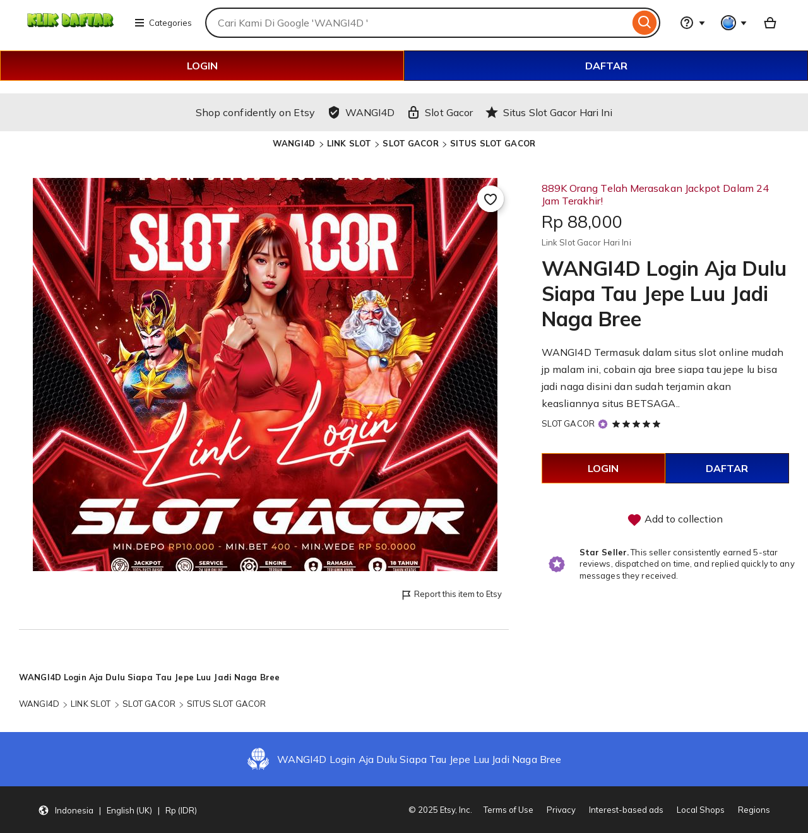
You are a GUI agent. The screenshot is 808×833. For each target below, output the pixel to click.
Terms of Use (508, 810)
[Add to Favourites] (490, 199)
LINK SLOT (349, 143)
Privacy (561, 810)
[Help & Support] (692, 23)
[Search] (644, 23)
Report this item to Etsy (451, 595)
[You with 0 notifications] (734, 23)
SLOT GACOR (410, 143)
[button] (117, 810)
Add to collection (675, 520)
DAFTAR (606, 65)
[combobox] (417, 23)
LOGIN (202, 65)
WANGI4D (295, 143)
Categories (163, 22)
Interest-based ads (626, 810)
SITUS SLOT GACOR (492, 143)
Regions (754, 810)
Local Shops (701, 810)
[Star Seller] (603, 424)
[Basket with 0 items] (770, 23)
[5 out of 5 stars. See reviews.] (638, 423)
